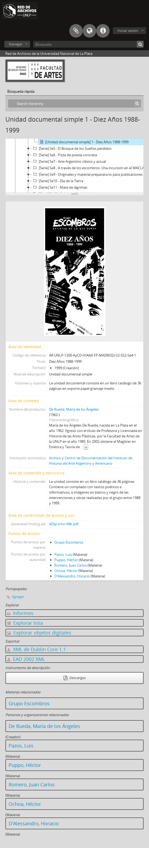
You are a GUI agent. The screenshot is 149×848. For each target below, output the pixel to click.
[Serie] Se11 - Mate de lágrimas (59, 187)
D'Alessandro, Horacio (72, 576)
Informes (20, 613)
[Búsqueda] (88, 44)
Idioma (89, 31)
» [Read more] (86, 446)
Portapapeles (76, 31)
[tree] (74, 166)
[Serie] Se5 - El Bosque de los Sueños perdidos (72, 148)
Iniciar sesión (127, 30)
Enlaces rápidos (103, 31)
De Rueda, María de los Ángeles (74, 409)
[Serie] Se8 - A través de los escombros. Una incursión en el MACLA (88, 168)
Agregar (18, 596)
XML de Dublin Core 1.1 (36, 649)
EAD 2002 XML (26, 659)
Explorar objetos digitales (39, 632)
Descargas (75, 678)
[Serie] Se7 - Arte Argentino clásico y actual (69, 161)
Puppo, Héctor (66, 559)
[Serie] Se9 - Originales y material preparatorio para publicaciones (87, 174)
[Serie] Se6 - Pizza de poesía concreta (64, 155)
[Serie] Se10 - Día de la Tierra (57, 181)
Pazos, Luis (63, 554)
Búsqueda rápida (20, 91)
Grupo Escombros (68, 542)
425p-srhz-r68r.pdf (63, 523)
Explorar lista (25, 623)
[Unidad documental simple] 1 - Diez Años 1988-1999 (83, 142)
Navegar (15, 44)
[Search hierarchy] (74, 103)
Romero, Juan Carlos (70, 565)
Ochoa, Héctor (66, 570)
